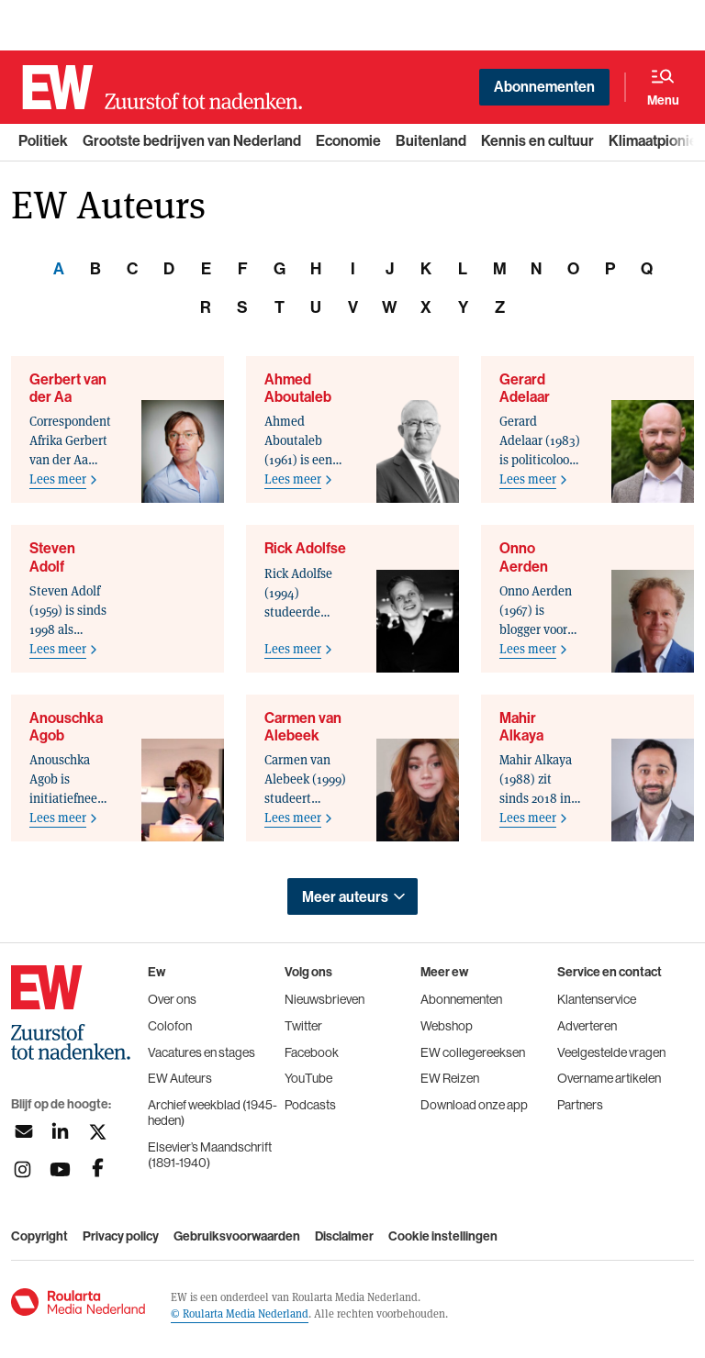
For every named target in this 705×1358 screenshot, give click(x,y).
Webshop (446, 1025)
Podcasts (310, 1104)
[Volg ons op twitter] (97, 1131)
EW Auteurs (180, 1078)
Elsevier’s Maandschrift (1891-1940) (210, 1155)
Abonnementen (544, 86)
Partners (580, 1104)
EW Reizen (449, 1078)
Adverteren (587, 1025)
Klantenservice (596, 999)
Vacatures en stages (201, 1052)
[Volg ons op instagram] (22, 1169)
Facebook (312, 1052)
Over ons (172, 999)
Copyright (39, 1237)
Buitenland (431, 141)
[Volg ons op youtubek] (60, 1169)
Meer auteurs (345, 897)
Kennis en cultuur (537, 141)
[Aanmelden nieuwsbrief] (22, 1131)
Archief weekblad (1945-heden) (212, 1112)
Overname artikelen (609, 1078)
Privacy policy (121, 1237)
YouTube (308, 1078)
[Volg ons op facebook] (97, 1169)
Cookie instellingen (443, 1237)
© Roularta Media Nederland (239, 1313)
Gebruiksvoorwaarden (236, 1237)
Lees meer (57, 478)
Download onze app (474, 1104)
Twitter (303, 1025)
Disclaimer (344, 1237)
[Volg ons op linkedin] (60, 1131)
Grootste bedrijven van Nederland (192, 141)
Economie (348, 141)
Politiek (43, 141)
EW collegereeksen (472, 1052)
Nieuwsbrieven (324, 999)
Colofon (170, 1025)
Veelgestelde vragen (611, 1052)
